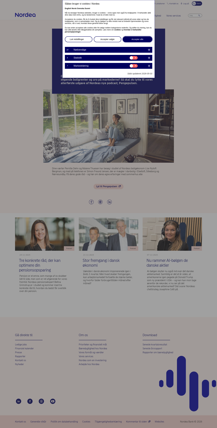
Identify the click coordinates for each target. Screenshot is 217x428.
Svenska (80, 8)
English (68, 8)
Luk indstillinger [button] (77, 39)
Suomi (87, 8)
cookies (117, 30)
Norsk (74, 8)
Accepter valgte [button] (107, 39)
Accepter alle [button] (137, 39)
